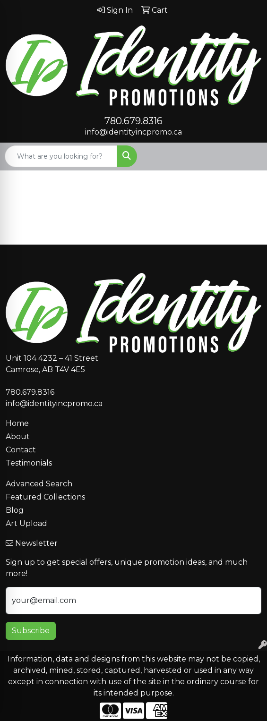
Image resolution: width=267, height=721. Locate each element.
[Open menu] (248, 156)
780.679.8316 (133, 121)
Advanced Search (39, 483)
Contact (21, 449)
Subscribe (31, 630)
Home (17, 423)
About (18, 436)
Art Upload (26, 523)
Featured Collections (45, 496)
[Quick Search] (61, 156)
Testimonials (29, 462)
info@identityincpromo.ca (133, 131)
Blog (15, 510)
